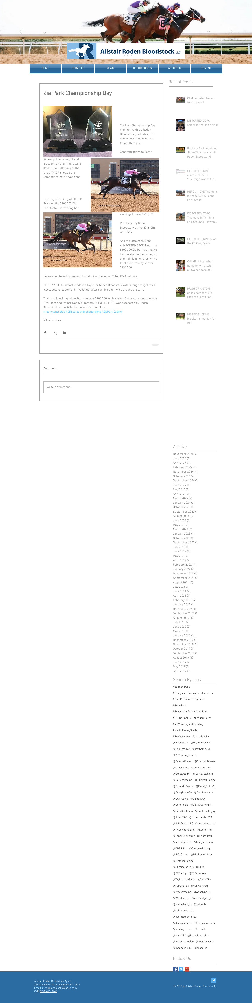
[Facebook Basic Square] (175, 969)
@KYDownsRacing (184, 830)
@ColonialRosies (201, 767)
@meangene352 (182, 948)
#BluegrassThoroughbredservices (193, 693)
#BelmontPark (181, 687)
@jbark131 (179, 935)
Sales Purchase (52, 320)
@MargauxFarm (203, 842)
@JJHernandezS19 (200, 817)
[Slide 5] (131, 55)
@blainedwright (182, 904)
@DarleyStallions (203, 774)
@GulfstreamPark (200, 805)
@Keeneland (204, 830)
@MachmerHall (182, 842)
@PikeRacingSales (202, 854)
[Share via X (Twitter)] (55, 333)
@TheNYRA (204, 879)
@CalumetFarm (182, 761)
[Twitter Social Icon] (213, 980)
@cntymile (200, 904)
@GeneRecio (180, 805)
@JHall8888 (180, 817)
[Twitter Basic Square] (181, 969)
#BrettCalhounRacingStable (189, 699)
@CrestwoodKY (182, 774)
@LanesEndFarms (184, 836)
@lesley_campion (183, 941)
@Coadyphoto (181, 767)
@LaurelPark (205, 836)
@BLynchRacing (200, 742)
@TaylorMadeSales (184, 879)
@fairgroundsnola (205, 923)
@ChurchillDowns (204, 761)
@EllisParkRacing (205, 780)
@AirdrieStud (180, 742)
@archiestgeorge (202, 898)
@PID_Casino (180, 854)
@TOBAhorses (197, 873)
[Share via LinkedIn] (64, 333)
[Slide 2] (124, 55)
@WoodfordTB (181, 898)
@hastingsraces (182, 929)
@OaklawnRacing (199, 848)
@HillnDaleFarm (183, 811)
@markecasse (204, 941)
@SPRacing (180, 873)
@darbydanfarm (182, 923)
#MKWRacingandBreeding (188, 724)
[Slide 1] (120, 55)
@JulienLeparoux (205, 823)
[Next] (230, 32)
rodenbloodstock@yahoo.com (59, 988)
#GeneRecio (180, 705)
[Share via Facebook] (45, 333)
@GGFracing (180, 799)
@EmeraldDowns (183, 786)
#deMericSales (201, 736)
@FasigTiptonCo (182, 792)
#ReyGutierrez (181, 736)
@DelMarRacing (182, 780)
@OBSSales (180, 848)
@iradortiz (201, 929)
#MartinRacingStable (185, 730)
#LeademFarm (202, 718)
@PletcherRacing (183, 861)
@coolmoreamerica (184, 917)
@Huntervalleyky (205, 811)
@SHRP (200, 867)
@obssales (200, 948)
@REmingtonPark (183, 867)
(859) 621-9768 (48, 991)
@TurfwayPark (199, 886)
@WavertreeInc (182, 892)
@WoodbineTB (202, 892)
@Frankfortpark (203, 792)
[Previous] (22, 32)
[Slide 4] (127, 55)
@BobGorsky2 (181, 749)
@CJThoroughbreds (184, 755)
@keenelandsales (198, 935)
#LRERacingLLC (182, 718)
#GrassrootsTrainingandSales (190, 711)
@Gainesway (198, 799)
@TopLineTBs (181, 886)
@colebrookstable (183, 910)
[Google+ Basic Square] (187, 969)
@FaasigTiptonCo (206, 786)
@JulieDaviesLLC (183, 823)
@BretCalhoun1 (201, 749)
